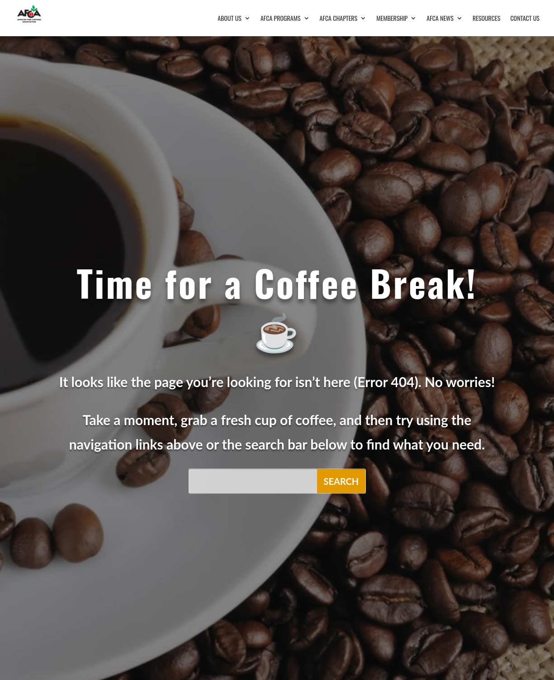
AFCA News (440, 19)
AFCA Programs (280, 19)
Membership (391, 19)
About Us (229, 19)
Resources (487, 19)
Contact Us (525, 19)
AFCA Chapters (339, 19)
